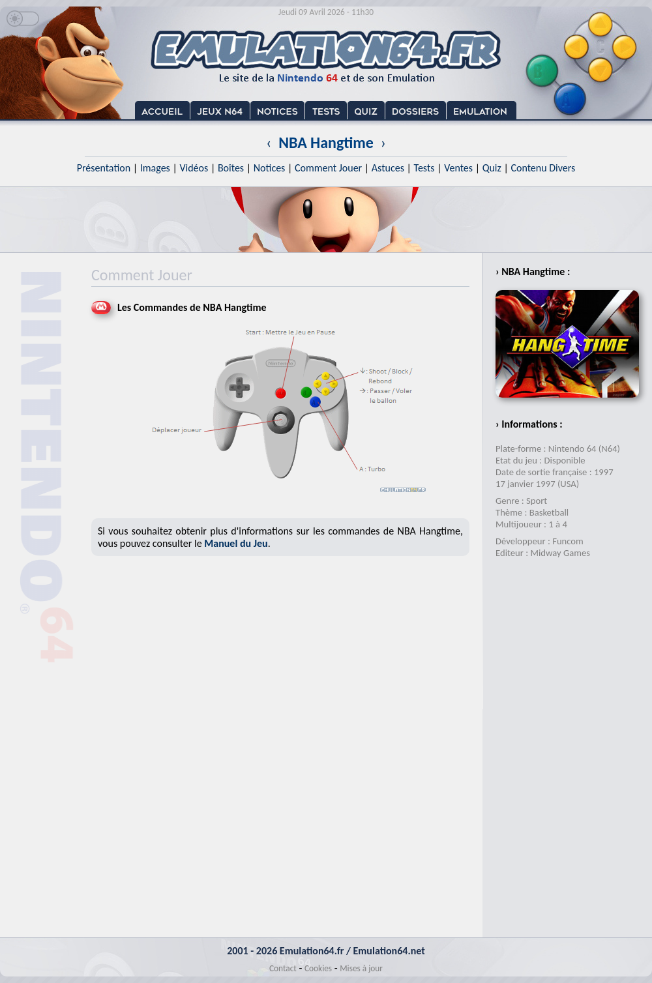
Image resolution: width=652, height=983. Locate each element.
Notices (270, 168)
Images (155, 168)
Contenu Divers (543, 168)
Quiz (491, 168)
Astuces (388, 168)
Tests (424, 168)
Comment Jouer (328, 168)
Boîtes (231, 168)
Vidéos (193, 168)
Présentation (104, 168)
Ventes (458, 168)
